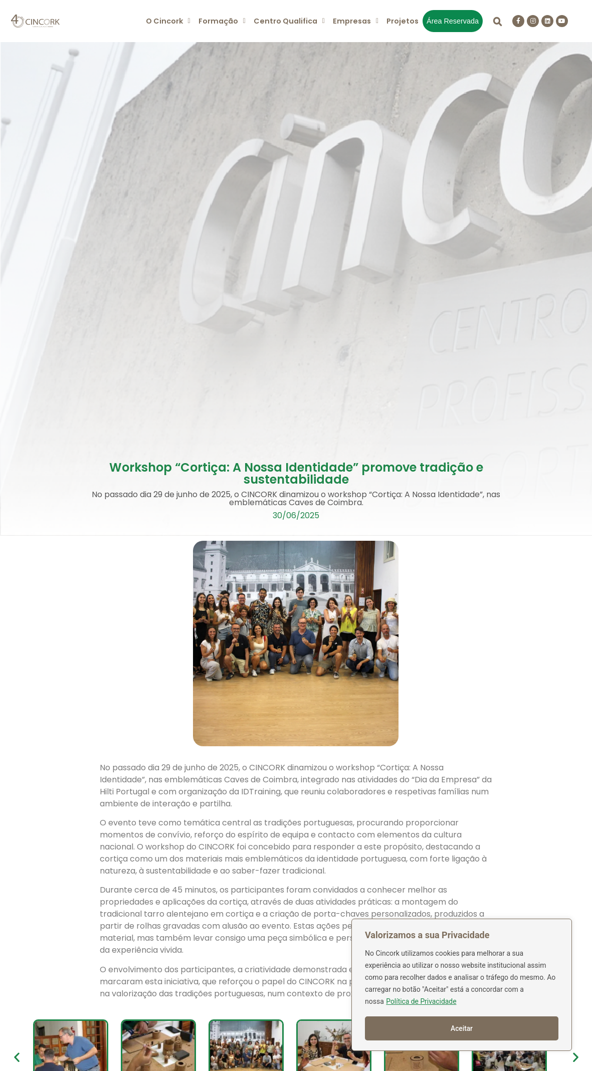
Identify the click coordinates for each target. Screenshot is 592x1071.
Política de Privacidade (421, 1002)
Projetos (402, 21)
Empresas (355, 21)
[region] (461, 985)
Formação (222, 21)
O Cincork (168, 21)
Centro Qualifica (289, 21)
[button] (168, 21)
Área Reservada (453, 21)
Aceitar (462, 1028)
